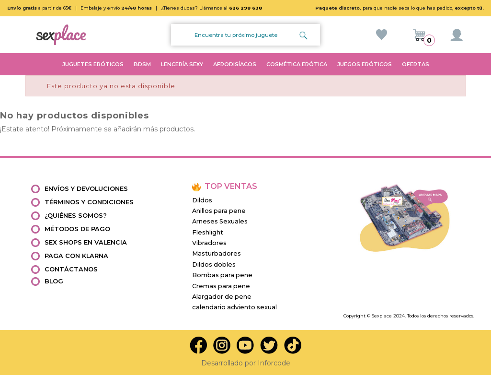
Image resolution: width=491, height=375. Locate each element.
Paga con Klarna (76, 255)
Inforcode (274, 363)
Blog (54, 281)
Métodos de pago (77, 229)
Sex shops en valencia (86, 242)
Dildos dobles (214, 264)
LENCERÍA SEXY (182, 64)
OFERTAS (415, 64)
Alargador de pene (221, 296)
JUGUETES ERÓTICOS (93, 64)
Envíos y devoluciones (86, 188)
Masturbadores (216, 253)
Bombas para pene (222, 275)
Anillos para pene (219, 210)
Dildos (202, 200)
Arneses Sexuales (220, 221)
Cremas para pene (221, 286)
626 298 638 (245, 8)
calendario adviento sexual (234, 307)
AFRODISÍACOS (234, 64)
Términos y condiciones (89, 202)
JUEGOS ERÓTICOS (364, 64)
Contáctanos (71, 269)
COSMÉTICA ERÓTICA (296, 64)
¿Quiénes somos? (76, 215)
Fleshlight (207, 232)
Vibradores (209, 242)
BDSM (142, 64)
